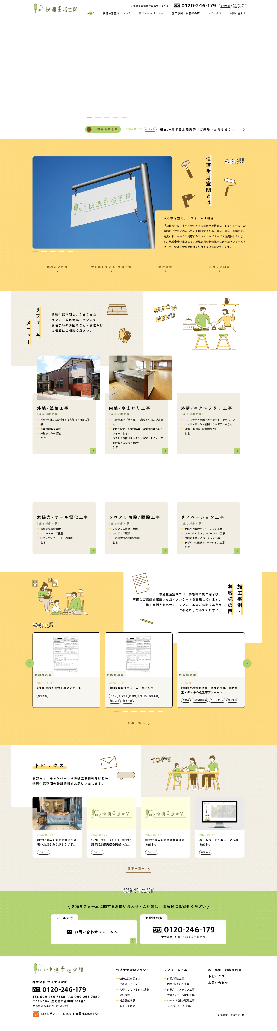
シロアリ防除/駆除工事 (181, 1006)
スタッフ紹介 (127, 1011)
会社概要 (124, 1000)
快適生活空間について (117, 13)
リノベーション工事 (179, 1011)
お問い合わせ (237, 13)
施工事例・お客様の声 (186, 13)
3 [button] (107, 117)
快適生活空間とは (129, 984)
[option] (176, 66)
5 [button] (124, 117)
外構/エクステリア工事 (181, 995)
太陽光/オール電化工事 (181, 1000)
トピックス (215, 13)
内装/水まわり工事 (178, 989)
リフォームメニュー (151, 13)
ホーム (91, 13)
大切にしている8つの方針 (134, 995)
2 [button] (98, 117)
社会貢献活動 (127, 1006)
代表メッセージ (128, 989)
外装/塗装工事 (175, 984)
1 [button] (89, 117)
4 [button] (115, 117)
